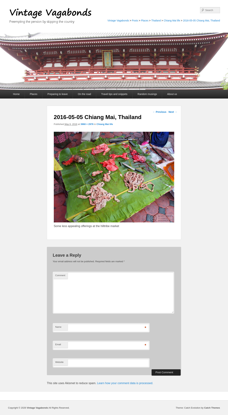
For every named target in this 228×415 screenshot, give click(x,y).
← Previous (159, 111)
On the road (84, 94)
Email (58, 344)
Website (59, 362)
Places (144, 20)
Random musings (147, 94)
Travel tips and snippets (114, 94)
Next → (173, 111)
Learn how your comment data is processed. (125, 383)
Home (16, 94)
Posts (135, 20)
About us (172, 94)
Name (58, 327)
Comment (60, 275)
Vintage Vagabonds (118, 20)
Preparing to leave (57, 94)
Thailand (156, 20)
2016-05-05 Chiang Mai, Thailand (201, 20)
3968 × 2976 (87, 124)
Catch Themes (212, 407)
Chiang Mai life (172, 20)
